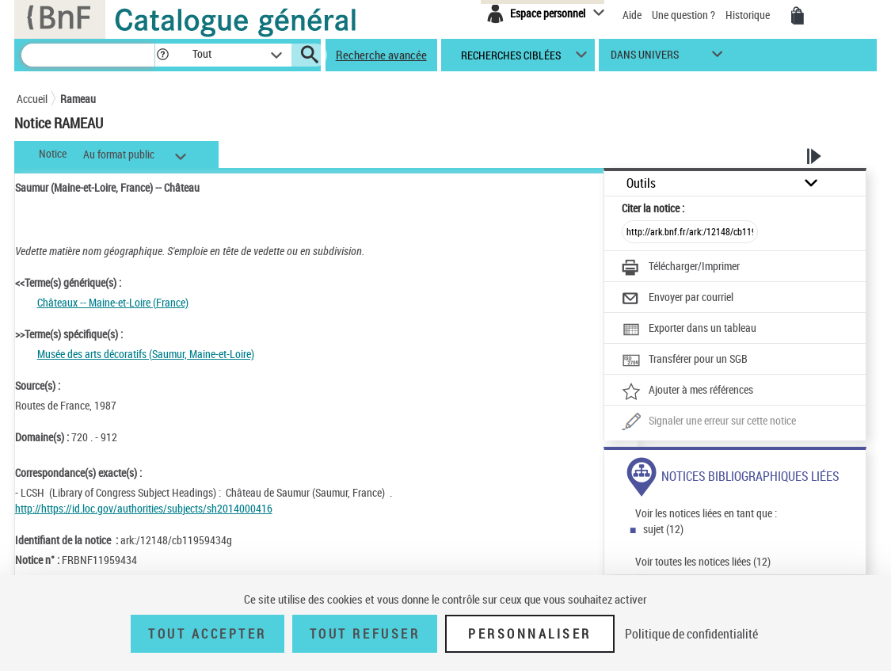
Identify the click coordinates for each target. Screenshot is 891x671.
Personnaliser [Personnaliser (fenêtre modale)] (530, 633)
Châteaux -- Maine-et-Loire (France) (112, 302)
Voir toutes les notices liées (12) (703, 561)
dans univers (645, 58)
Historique (748, 14)
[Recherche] (87, 55)
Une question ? (683, 14)
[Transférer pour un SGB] (685, 360)
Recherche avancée (381, 55)
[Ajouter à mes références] (687, 391)
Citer (653, 207)
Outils (641, 183)
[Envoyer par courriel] (677, 298)
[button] (162, 55)
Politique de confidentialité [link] (691, 633)
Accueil (32, 98)
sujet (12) (663, 528)
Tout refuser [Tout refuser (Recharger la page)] (365, 633)
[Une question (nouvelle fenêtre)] (709, 422)
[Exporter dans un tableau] (689, 329)
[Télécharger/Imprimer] (681, 267)
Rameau (78, 98)
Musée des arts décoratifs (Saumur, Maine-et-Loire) (145, 353)
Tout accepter (207, 633)
